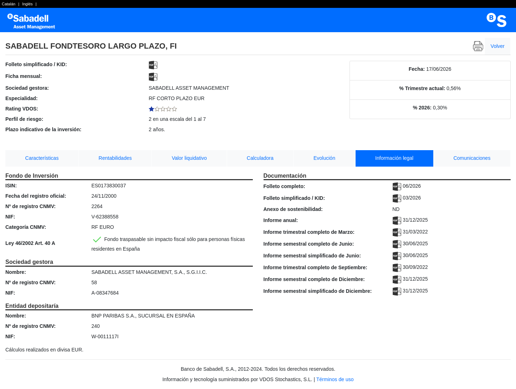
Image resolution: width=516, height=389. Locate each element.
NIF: (10, 217)
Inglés (27, 4)
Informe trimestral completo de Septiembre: (315, 267)
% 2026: (422, 107)
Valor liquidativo (189, 158)
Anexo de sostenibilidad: (293, 209)
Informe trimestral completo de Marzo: (309, 232)
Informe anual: (281, 220)
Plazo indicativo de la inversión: (43, 129)
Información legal (394, 158)
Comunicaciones (472, 158)
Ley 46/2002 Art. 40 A (30, 243)
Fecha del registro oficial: (35, 196)
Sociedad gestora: (27, 88)
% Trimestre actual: (422, 88)
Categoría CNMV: (25, 227)
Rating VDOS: (21, 109)
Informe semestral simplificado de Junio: (312, 255)
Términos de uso (334, 379)
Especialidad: (21, 98)
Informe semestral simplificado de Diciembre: (318, 291)
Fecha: (417, 69)
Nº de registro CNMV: (30, 206)
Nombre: (15, 272)
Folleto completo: (284, 186)
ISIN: (11, 185)
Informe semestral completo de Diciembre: (314, 279)
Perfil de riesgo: (24, 119)
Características (41, 158)
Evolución (324, 158)
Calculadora (260, 158)
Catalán (8, 4)
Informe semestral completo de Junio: (309, 244)
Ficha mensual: (23, 76)
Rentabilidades (115, 158)
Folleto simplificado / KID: (36, 64)
